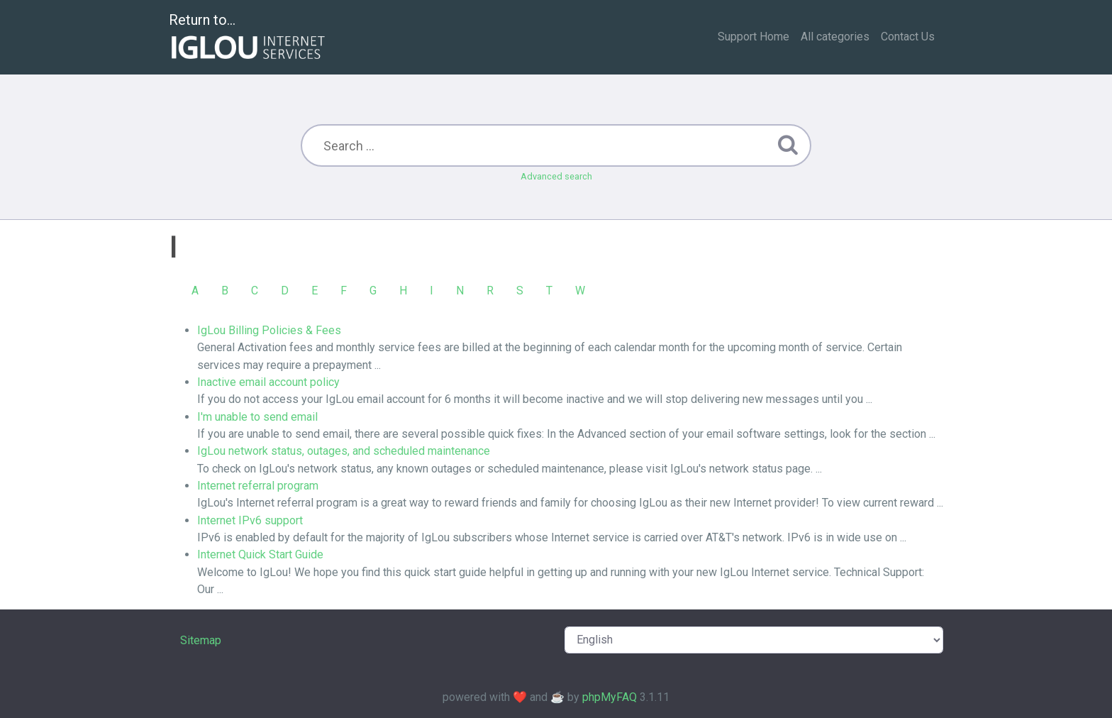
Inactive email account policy (268, 382)
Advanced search (556, 176)
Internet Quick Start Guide (260, 554)
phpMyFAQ (609, 697)
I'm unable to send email (257, 417)
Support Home (753, 36)
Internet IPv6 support (250, 520)
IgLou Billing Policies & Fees (269, 330)
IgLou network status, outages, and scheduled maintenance (343, 451)
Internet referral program (257, 485)
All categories (835, 36)
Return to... (248, 38)
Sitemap (200, 640)
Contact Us (908, 36)
